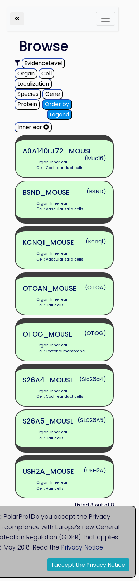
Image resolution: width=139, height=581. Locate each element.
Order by (57, 104)
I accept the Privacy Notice (88, 565)
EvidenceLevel (43, 63)
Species (27, 94)
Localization (33, 84)
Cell (46, 73)
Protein (27, 104)
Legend (59, 114)
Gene (52, 94)
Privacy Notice (82, 547)
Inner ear (33, 127)
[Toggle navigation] (105, 19)
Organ (26, 73)
